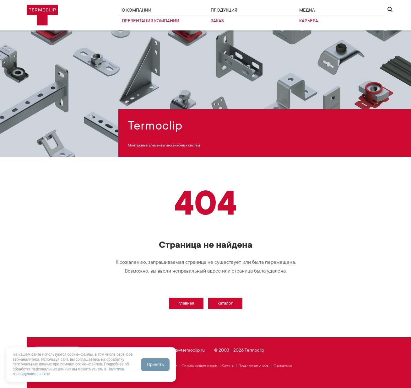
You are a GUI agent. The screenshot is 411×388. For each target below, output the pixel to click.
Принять (155, 364)
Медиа (307, 10)
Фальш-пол (282, 365)
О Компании (136, 10)
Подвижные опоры (253, 365)
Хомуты (228, 365)
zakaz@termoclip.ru (186, 350)
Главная (186, 303)
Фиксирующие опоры (199, 365)
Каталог (225, 303)
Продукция (224, 10)
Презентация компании (150, 21)
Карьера (308, 21)
